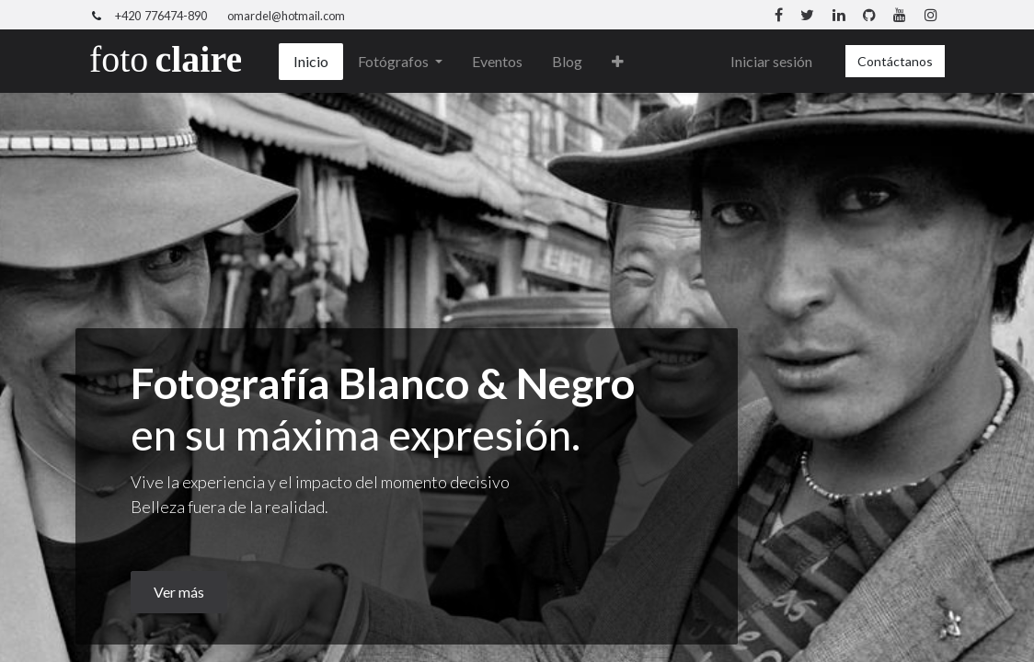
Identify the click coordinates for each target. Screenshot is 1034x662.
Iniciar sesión (771, 61)
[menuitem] (311, 61)
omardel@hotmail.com (286, 15)
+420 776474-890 (161, 15)
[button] (617, 61)
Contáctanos (895, 61)
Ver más (179, 591)
